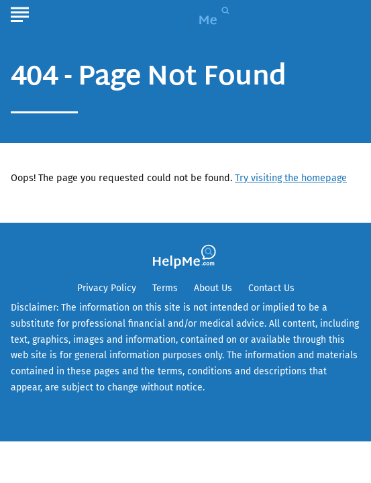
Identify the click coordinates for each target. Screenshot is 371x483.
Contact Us (271, 288)
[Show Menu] (20, 13)
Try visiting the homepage (291, 178)
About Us (213, 288)
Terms (165, 288)
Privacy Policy (106, 288)
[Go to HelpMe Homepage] (202, 14)
